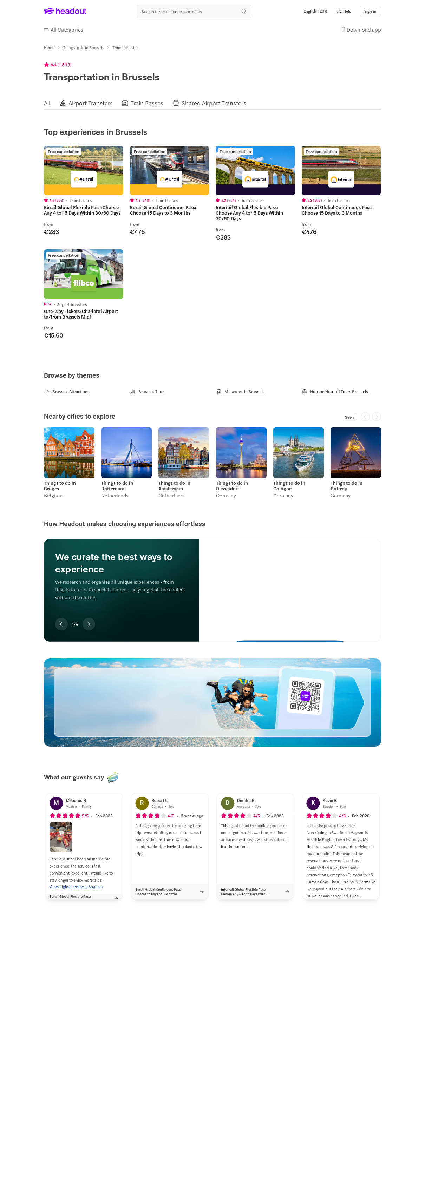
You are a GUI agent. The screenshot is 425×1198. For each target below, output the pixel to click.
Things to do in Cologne (289, 485)
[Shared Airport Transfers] (214, 103)
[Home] (49, 47)
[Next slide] (89, 624)
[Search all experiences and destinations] (194, 11)
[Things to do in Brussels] (83, 47)
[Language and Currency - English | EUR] (315, 11)
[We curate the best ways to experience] (290, 584)
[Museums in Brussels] (240, 391)
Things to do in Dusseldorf (232, 485)
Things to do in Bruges (60, 485)
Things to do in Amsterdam (174, 485)
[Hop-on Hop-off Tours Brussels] (335, 391)
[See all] (351, 417)
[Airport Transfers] (90, 103)
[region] (212, 103)
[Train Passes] (147, 103)
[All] (47, 103)
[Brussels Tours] (148, 391)
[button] (344, 11)
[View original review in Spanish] (76, 887)
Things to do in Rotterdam (117, 485)
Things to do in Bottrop (346, 485)
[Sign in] (370, 11)
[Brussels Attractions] (67, 391)
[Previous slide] (61, 624)
